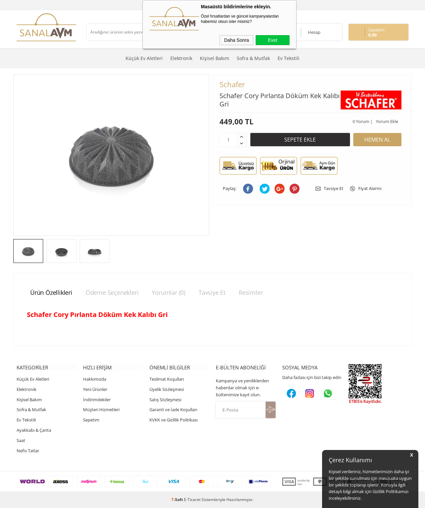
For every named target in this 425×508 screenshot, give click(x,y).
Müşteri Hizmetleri (101, 410)
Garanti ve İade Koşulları (173, 410)
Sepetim (91, 420)
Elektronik (181, 58)
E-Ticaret (192, 499)
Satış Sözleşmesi (165, 400)
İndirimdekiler (97, 400)
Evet (272, 40)
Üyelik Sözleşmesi (166, 389)
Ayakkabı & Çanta (34, 430)
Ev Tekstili (288, 58)
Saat (21, 440)
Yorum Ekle (387, 121)
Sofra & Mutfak (253, 58)
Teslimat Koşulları (166, 379)
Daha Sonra (236, 40)
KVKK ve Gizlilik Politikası (173, 420)
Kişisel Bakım (214, 58)
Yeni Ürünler (95, 389)
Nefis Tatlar (28, 451)
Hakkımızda (94, 379)
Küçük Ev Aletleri (144, 58)
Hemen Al (377, 139)
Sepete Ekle (300, 139)
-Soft (177, 499)
